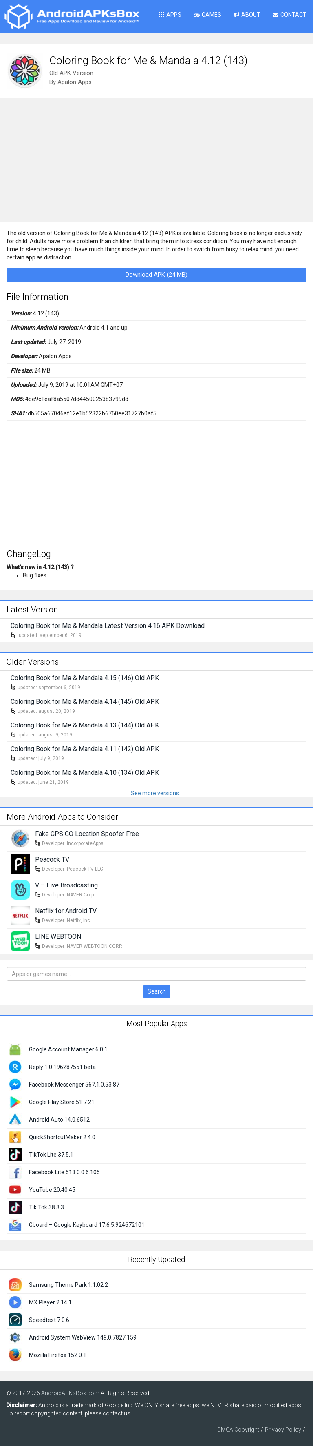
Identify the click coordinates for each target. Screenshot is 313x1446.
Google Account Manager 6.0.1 (68, 1049)
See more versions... (157, 793)
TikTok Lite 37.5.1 (51, 1154)
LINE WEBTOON (58, 936)
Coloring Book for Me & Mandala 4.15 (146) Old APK (85, 678)
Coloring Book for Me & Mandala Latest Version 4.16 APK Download (108, 626)
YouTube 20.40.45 (52, 1190)
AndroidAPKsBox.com (70, 1393)
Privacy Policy (283, 1429)
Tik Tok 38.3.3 (46, 1207)
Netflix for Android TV (66, 911)
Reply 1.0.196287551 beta (62, 1067)
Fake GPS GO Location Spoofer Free (87, 834)
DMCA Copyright (238, 1429)
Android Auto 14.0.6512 (59, 1119)
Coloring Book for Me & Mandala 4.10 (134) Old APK (85, 772)
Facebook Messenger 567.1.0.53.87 (74, 1084)
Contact (289, 14)
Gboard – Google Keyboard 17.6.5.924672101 (87, 1225)
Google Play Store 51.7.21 (62, 1102)
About (247, 14)
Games (207, 14)
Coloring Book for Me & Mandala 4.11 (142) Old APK (85, 749)
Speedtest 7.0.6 (49, 1320)
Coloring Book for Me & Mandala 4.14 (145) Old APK (85, 701)
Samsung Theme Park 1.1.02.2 (68, 1285)
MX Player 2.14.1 (50, 1302)
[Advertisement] (156, 159)
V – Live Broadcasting (66, 885)
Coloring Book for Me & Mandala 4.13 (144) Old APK (85, 725)
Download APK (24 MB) (156, 274)
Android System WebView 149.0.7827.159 (83, 1337)
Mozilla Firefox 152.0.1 (57, 1355)
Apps (170, 14)
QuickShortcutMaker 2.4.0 (62, 1137)
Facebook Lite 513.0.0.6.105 (64, 1172)
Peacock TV (52, 859)
